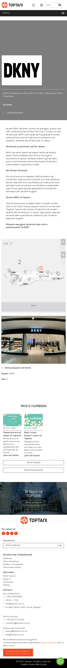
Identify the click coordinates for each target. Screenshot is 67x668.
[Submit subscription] (59, 545)
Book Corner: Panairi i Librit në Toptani (32, 436)
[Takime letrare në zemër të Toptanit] (12, 420)
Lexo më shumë (10, 455)
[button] (33, 462)
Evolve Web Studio (37, 665)
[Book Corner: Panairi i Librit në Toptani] (33, 420)
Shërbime (7, 559)
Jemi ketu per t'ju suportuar (18, 654)
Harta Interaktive (11, 561)
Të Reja (6, 585)
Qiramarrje (8, 582)
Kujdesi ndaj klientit (48, 643)
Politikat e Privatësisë (13, 565)
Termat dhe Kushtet (12, 567)
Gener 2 (7, 579)
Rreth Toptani (9, 576)
